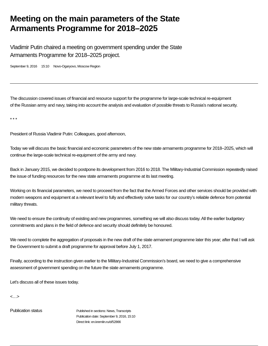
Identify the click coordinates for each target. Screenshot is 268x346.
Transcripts (123, 311)
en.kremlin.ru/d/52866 (106, 322)
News (110, 311)
